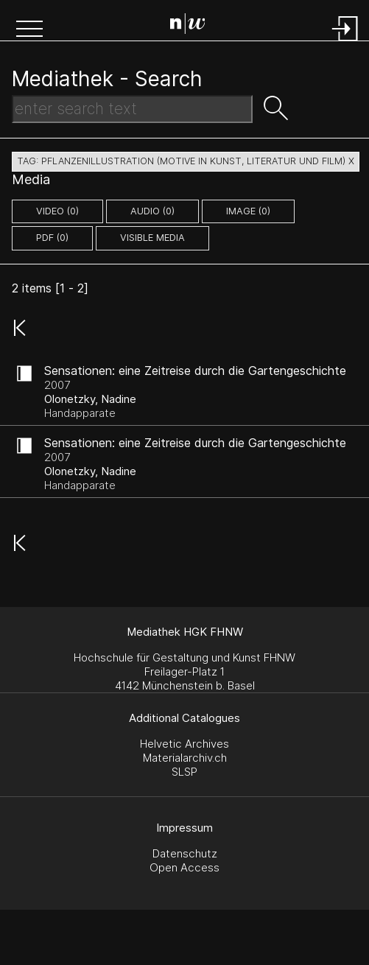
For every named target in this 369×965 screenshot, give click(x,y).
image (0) (248, 211)
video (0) (57, 211)
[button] (29, 30)
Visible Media (152, 237)
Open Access (184, 867)
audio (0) (152, 211)
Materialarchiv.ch (185, 758)
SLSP (184, 772)
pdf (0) (52, 237)
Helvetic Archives (184, 744)
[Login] (345, 42)
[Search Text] (132, 109)
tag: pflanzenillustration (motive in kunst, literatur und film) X (185, 160)
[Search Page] (187, 26)
